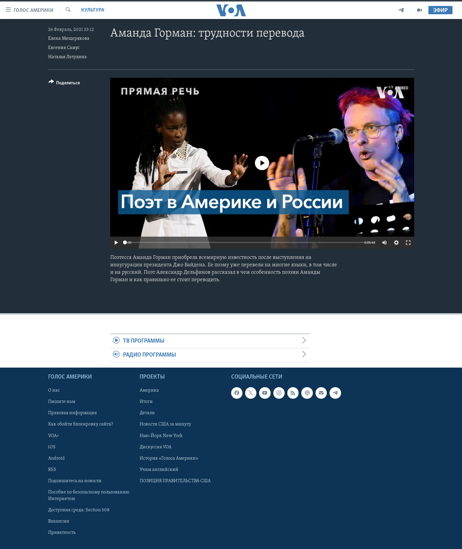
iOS (52, 447)
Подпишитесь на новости (75, 481)
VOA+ (53, 435)
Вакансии (58, 521)
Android (56, 458)
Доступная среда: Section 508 (79, 510)
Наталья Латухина (67, 57)
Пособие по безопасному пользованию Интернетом (88, 495)
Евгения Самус (64, 47)
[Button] (64, 84)
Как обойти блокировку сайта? (80, 424)
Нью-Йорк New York (161, 435)
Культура (92, 10)
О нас (54, 390)
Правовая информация (72, 413)
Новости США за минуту (165, 424)
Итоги (146, 402)
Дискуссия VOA (155, 447)
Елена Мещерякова (68, 38)
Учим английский (159, 469)
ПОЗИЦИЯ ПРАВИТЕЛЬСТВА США (175, 481)
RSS (52, 469)
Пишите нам (61, 402)
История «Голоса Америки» (169, 458)
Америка (149, 390)
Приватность (61, 532)
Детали (147, 413)
